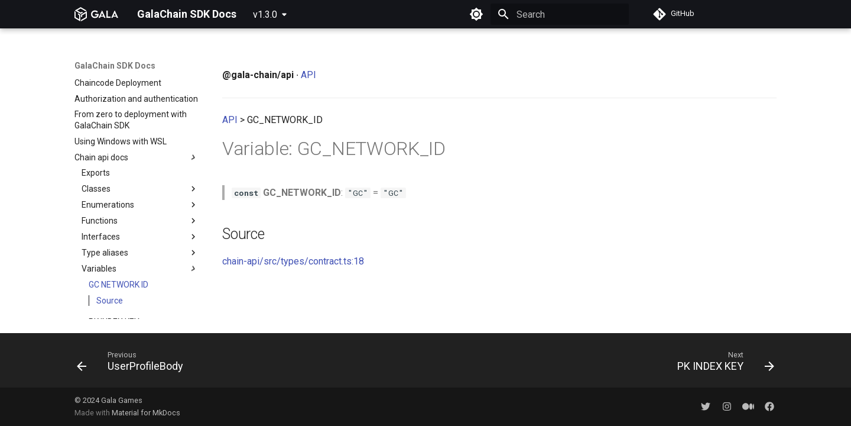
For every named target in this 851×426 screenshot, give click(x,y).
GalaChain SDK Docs (114, 65)
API (308, 74)
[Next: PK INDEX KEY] (722, 363)
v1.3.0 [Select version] (265, 14)
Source (109, 207)
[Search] (560, 14)
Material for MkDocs (146, 412)
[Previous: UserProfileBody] (133, 363)
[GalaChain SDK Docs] (96, 14)
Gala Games (121, 400)
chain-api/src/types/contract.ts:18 (293, 261)
